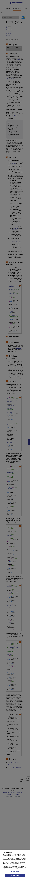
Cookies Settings (15, 872)
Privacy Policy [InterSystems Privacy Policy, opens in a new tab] (22, 870)
